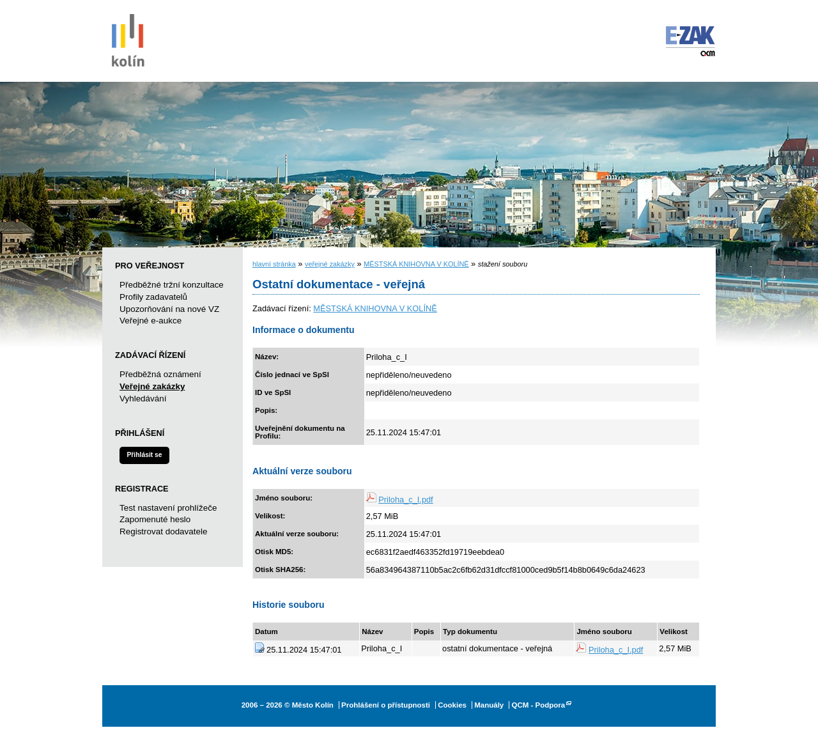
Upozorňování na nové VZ (169, 309)
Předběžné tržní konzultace (172, 285)
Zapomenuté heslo (155, 519)
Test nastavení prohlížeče (168, 508)
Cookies (452, 705)
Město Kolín (127, 38)
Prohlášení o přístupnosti (385, 705)
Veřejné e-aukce (150, 320)
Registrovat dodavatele (163, 531)
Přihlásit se (144, 454)
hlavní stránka (274, 264)
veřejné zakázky (330, 264)
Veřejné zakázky (152, 386)
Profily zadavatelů (153, 297)
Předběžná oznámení (160, 374)
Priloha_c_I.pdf (405, 499)
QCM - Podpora (538, 705)
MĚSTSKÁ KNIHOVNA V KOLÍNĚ (416, 264)
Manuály (489, 705)
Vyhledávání (143, 398)
